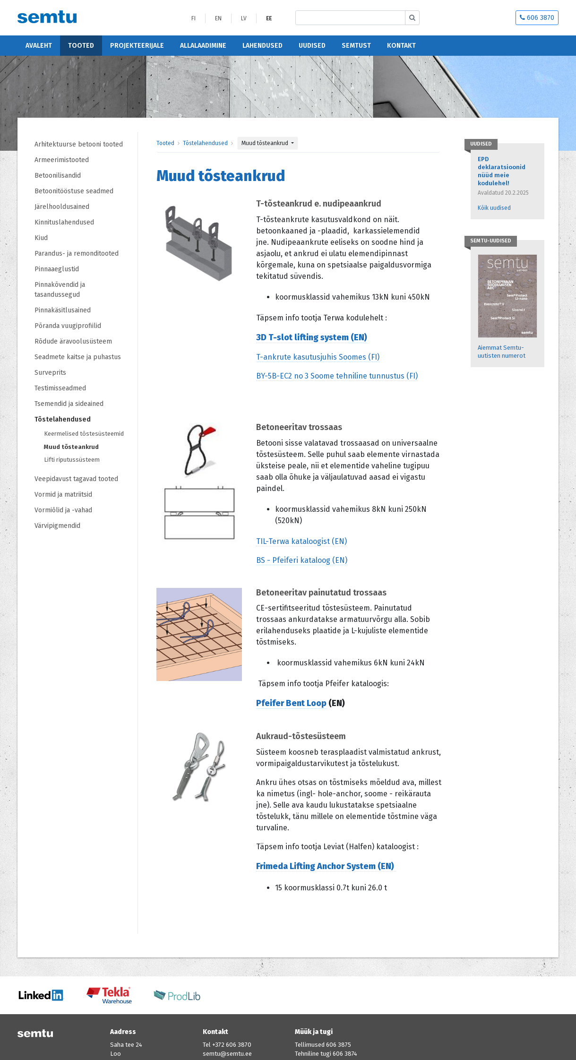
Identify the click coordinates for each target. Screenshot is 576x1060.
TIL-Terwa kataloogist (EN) (301, 541)
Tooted (81, 46)
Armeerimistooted (61, 160)
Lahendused (262, 46)
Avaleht (39, 46)
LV (244, 18)
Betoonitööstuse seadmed (73, 191)
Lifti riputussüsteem (72, 459)
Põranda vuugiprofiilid (67, 326)
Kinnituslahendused (64, 222)
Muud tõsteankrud (71, 446)
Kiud (41, 238)
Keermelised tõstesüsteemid (84, 433)
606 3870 (537, 18)
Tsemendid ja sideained (68, 404)
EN (218, 18)
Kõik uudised (494, 208)
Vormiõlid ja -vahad (64, 510)
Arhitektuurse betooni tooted (78, 144)
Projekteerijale (137, 46)
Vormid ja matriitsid (63, 495)
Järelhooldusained (61, 207)
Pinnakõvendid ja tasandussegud (59, 290)
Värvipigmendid (57, 526)
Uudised (312, 46)
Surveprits (50, 373)
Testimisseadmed (60, 388)
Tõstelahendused (62, 419)
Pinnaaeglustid (56, 269)
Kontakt (401, 46)
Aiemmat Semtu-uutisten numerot (501, 351)
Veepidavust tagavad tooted (76, 479)
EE (269, 18)
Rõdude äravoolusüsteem (73, 341)
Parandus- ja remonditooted (76, 254)
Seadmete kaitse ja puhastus (77, 357)
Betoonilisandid (57, 176)
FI (193, 18)
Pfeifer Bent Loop (291, 703)
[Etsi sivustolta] (350, 17)
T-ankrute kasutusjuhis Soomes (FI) (317, 357)
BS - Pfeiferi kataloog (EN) (301, 560)
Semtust (356, 46)
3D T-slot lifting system (302, 337)
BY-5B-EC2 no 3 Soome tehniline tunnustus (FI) (337, 375)
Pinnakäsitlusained (62, 310)
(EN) (358, 337)
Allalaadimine (203, 46)
